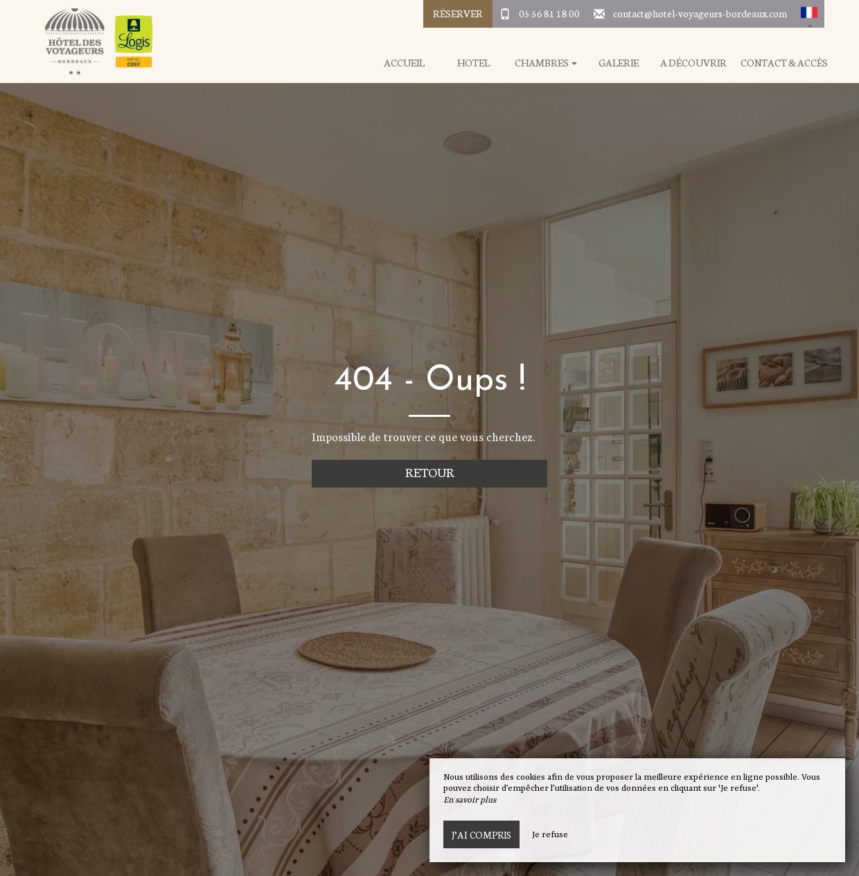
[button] (809, 14)
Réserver (458, 13)
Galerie (619, 62)
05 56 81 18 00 (549, 13)
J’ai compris (481, 834)
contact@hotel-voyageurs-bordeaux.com (700, 13)
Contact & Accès (784, 62)
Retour (429, 472)
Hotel (473, 62)
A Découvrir (693, 62)
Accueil (404, 62)
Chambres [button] (546, 62)
